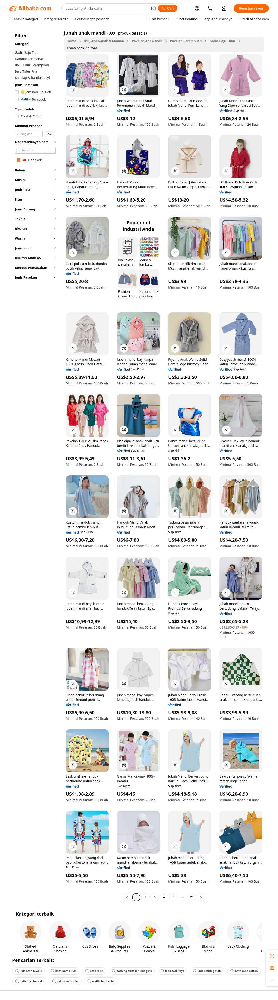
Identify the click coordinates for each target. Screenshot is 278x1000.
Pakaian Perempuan (186, 41)
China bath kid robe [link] (82, 48)
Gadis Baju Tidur (222, 41)
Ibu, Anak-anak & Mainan (104, 41)
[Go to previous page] (127, 897)
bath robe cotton (244, 971)
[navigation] (35, 465)
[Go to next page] (201, 897)
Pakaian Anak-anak (147, 41)
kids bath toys (172, 971)
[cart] (211, 9)
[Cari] (167, 8)
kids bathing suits (207, 971)
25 (191, 897)
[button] (153, 8)
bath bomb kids (63, 971)
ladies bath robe (65, 981)
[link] (272, 956)
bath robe (94, 971)
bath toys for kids (29, 981)
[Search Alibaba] (106, 8)
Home (71, 41)
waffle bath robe (100, 981)
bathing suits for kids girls (132, 971)
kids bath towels (28, 971)
